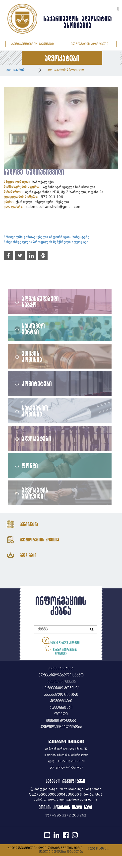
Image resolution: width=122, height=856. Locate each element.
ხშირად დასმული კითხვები (61, 640)
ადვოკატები (16, 69)
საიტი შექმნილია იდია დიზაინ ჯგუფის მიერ (44, 848)
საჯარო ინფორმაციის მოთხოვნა (61, 649)
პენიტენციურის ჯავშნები (32, 44)
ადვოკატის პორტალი (89, 44)
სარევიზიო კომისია (35, 411)
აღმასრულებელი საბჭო (40, 301)
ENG (111, 8)
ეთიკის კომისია (32, 356)
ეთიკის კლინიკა (61, 720)
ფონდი (30, 466)
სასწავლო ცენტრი (33, 329)
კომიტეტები (37, 383)
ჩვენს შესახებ (61, 669)
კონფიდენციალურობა (61, 727)
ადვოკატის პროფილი (65, 69)
